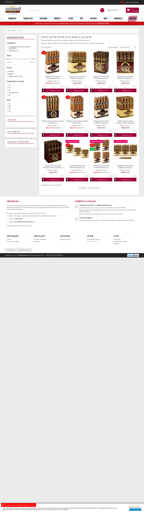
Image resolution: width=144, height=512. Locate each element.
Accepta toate (135, 509)
